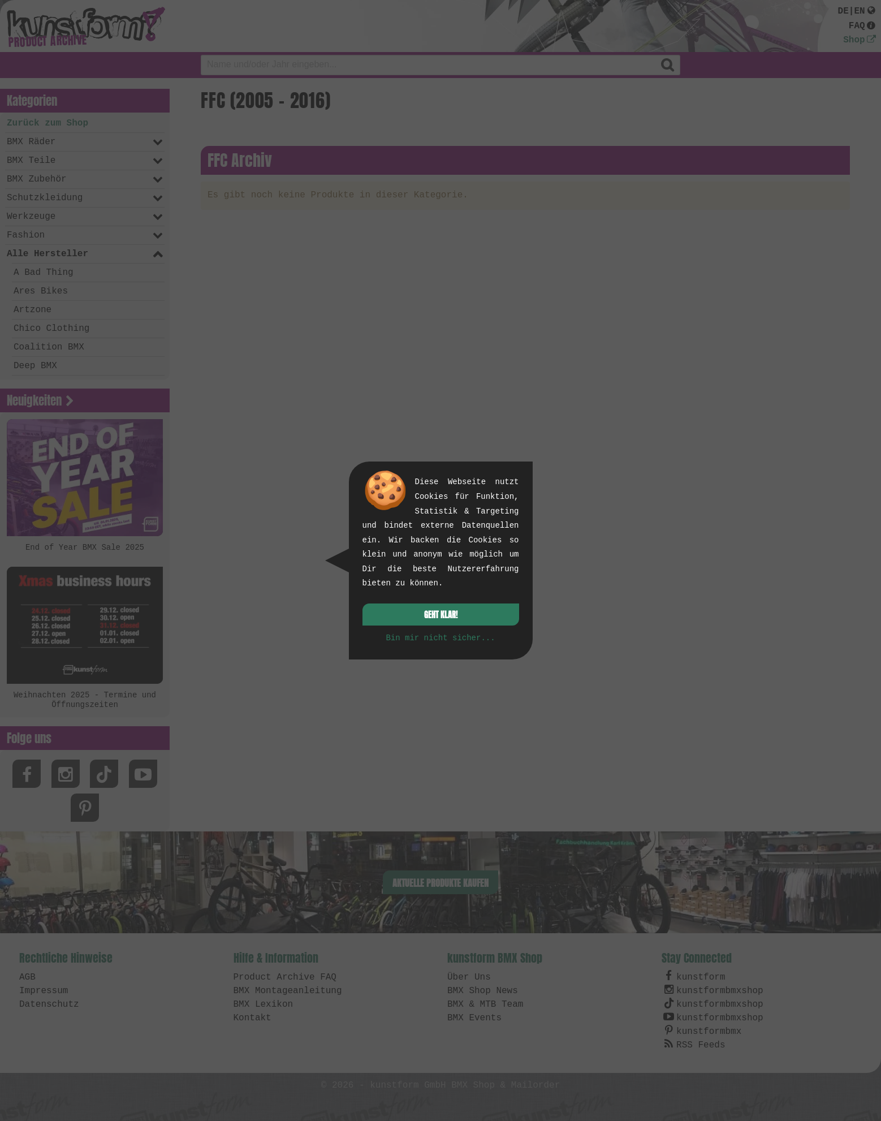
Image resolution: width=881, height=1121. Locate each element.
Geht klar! (440, 615)
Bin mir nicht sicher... (440, 638)
